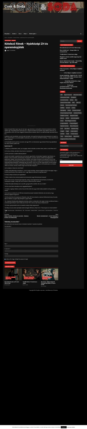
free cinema (27, 210)
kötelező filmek (34, 210)
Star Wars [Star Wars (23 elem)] (67, 128)
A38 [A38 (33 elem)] (61, 94)
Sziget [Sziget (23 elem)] (67, 131)
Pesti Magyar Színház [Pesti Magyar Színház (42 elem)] (70, 120)
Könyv (25, 33)
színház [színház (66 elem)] (62, 133)
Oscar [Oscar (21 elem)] (62, 120)
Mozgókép (7, 33)
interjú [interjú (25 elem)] (62, 105)
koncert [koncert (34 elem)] (68, 107)
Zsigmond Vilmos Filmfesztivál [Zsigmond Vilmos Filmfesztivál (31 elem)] (68, 139)
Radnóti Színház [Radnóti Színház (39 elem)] (64, 126)
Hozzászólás (8, 226)
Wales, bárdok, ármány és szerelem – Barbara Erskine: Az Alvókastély (18, 216)
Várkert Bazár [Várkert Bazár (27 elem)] (68, 136)
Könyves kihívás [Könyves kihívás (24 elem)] (76, 110)
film (23, 210)
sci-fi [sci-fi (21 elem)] (62, 128)
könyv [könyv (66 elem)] (69, 110)
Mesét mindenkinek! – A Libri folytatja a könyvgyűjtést (44, 216)
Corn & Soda (15, 6)
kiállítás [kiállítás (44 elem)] (62, 107)
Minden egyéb (32, 33)
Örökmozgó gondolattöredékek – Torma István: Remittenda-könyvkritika (68, 87)
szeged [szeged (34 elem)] (62, 131)
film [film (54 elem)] (76, 100)
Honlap (6, 253)
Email (61, 159)
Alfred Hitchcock (18, 210)
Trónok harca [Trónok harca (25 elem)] (74, 133)
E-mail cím (7, 248)
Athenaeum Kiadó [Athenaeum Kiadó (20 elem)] (65, 97)
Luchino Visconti (41, 210)
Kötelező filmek (8, 40)
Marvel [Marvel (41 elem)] (62, 118)
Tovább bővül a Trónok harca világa (31, 274)
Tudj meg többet (71, 427)
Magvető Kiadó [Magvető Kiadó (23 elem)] (74, 115)
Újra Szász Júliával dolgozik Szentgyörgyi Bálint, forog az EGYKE (49, 274)
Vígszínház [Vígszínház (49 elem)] (76, 136)
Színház (14, 33)
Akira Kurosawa (11, 210)
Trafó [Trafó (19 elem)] (67, 133)
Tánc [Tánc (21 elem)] (62, 136)
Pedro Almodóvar (49, 210)
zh (5, 212)
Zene (20, 33)
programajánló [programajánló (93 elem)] (64, 123)
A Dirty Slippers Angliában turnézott (73, 72)
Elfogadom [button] (64, 427)
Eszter (7, 50)
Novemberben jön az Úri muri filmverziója (13, 274)
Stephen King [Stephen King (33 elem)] (74, 128)
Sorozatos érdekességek (28, 278)
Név (6, 243)
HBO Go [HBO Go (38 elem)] (78, 102)
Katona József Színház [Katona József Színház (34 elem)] (71, 105)
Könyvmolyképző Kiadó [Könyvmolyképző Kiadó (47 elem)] (66, 113)
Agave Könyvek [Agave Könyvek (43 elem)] (68, 94)
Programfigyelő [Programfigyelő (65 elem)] (73, 123)
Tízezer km (55, 210)
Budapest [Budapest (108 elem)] (73, 97)
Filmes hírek (8, 277)
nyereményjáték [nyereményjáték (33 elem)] (75, 118)
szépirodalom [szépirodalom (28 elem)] (74, 131)
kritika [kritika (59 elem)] (73, 107)
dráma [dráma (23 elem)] (71, 100)
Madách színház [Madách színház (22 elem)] (64, 115)
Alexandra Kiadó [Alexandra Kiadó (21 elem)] (77, 94)
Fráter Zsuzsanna (64, 68)
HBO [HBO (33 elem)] (73, 102)
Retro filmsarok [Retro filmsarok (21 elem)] (74, 126)
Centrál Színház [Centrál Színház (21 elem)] (64, 100)
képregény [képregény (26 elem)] (63, 110)
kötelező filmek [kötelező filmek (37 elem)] (77, 113)
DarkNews (48, 290)
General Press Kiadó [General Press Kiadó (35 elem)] (65, 102)
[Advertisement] (43, 22)
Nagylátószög (8, 278)
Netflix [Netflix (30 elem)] (67, 118)
